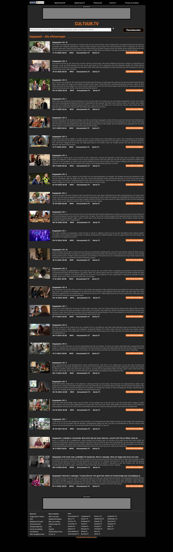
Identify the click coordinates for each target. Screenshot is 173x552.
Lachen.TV (84, 526)
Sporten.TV (112, 521)
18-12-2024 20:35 (60, 260)
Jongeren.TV (85, 516)
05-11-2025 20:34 (60, 166)
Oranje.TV (97, 526)
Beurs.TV (71, 519)
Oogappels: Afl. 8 (59, 80)
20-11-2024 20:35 (60, 335)
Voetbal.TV (111, 524)
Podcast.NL (98, 3)
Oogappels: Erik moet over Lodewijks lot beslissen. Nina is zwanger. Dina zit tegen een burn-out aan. (95, 457)
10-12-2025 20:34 (60, 71)
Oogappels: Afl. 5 (59, 136)
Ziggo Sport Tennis (37, 517)
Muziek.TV (84, 534)
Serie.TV (95, 53)
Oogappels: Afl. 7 (59, 99)
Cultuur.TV (72, 521)
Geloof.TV (71, 529)
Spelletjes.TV (112, 519)
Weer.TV (110, 526)
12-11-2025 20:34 (59, 147)
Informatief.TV (73, 534)
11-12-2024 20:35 (59, 279)
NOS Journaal (54, 517)
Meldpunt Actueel (36, 522)
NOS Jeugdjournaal (37, 534)
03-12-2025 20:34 (60, 90)
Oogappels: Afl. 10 (59, 42)
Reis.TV (97, 531)
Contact (112, 3)
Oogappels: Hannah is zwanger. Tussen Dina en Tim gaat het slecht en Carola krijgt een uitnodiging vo (96, 476)
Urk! (31, 519)
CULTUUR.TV (87, 24)
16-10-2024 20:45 (60, 429)
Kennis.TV (84, 519)
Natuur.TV (98, 516)
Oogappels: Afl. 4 (59, 155)
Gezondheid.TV (73, 531)
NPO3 (71, 448)
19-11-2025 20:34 (60, 128)
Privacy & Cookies (132, 3)
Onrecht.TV (98, 524)
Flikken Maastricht (55, 532)
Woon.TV (111, 529)
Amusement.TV (83, 53)
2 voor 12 (52, 534)
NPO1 (72, 53)
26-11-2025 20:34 (60, 109)
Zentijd (51, 529)
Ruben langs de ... (55, 524)
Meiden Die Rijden (55, 519)
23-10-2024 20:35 (60, 410)
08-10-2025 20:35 (60, 222)
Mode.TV (84, 531)
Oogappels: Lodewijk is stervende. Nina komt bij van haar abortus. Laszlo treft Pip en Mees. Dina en (95, 438)
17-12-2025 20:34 (60, 53)
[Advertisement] (86, 13)
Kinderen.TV (85, 521)
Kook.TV (84, 524)
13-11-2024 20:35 (60, 353)
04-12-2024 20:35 (60, 298)
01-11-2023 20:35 (59, 486)
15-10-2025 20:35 (60, 203)
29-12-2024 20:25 (60, 240)
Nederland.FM (60, 3)
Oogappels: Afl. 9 (59, 61)
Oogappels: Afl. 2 (59, 193)
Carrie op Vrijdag (36, 529)
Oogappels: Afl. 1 (59, 212)
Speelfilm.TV (112, 516)
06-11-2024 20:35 (60, 373)
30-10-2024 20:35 (60, 392)
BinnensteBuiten (36, 527)
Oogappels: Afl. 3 (59, 174)
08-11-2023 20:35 (60, 467)
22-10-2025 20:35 (60, 185)
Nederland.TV (79, 3)
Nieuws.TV (98, 521)
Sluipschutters (35, 524)
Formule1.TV (72, 524)
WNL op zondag (54, 522)
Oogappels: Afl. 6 (59, 118)
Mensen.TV (85, 529)
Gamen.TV (71, 526)
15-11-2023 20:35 (59, 448)
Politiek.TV (98, 529)
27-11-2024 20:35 (60, 316)
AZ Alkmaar (34, 532)
